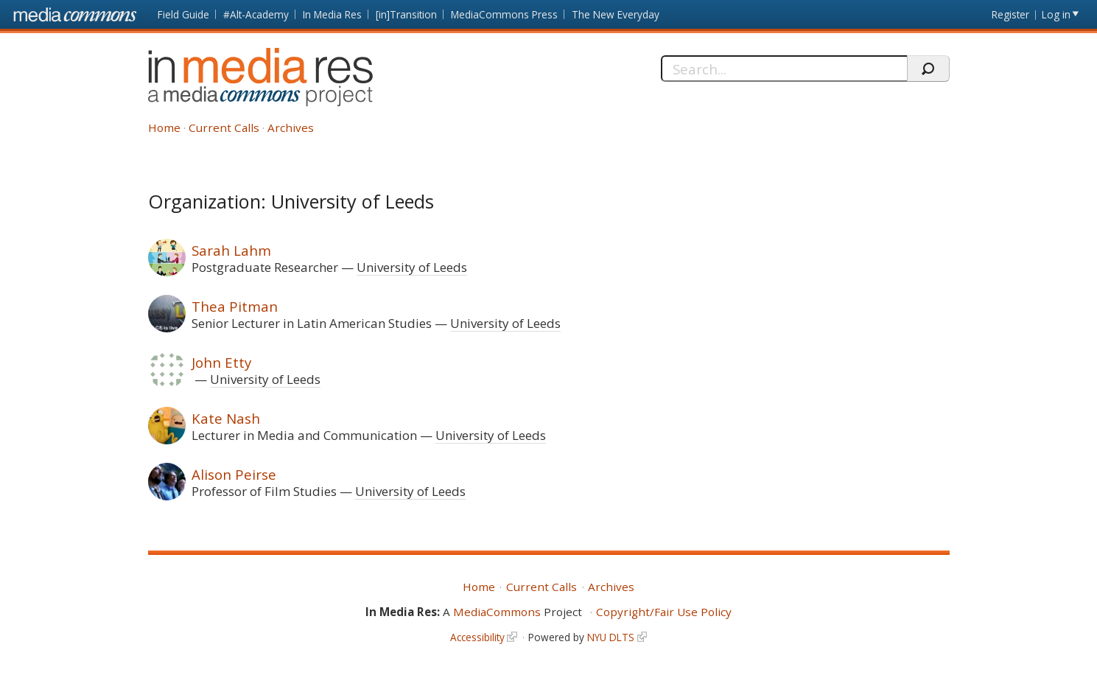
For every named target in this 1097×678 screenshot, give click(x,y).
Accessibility (477, 637)
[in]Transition (406, 14)
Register (1010, 14)
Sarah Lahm (231, 250)
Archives (290, 127)
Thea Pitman (235, 306)
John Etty (221, 362)
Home (164, 127)
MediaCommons (497, 611)
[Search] (784, 68)
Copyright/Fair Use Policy (664, 611)
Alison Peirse (234, 474)
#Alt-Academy (256, 14)
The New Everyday (615, 14)
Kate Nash (226, 418)
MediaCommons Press (504, 14)
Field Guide (183, 14)
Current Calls (224, 127)
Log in (1056, 14)
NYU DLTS (610, 637)
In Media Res (332, 14)
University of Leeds (412, 267)
